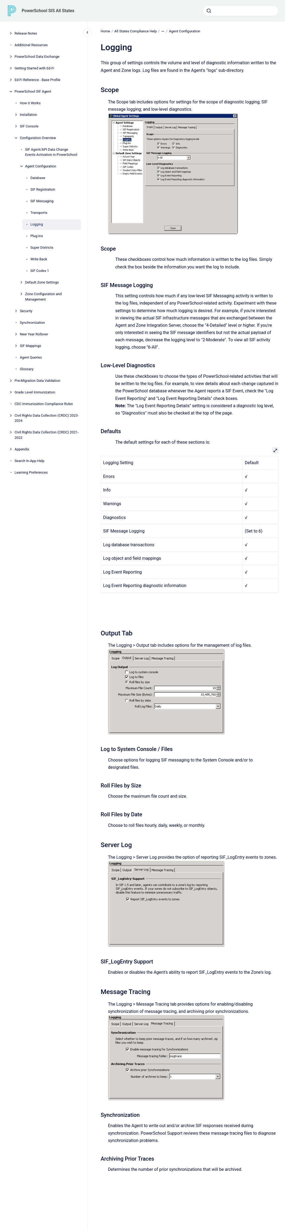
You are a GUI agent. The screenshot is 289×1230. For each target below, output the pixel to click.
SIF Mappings (30, 346)
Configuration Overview (38, 138)
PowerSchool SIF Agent (33, 91)
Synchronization (32, 323)
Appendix (22, 449)
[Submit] (209, 10)
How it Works (30, 103)
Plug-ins (36, 236)
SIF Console (29, 126)
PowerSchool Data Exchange (37, 57)
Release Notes (26, 33)
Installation (28, 115)
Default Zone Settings (42, 282)
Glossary (27, 369)
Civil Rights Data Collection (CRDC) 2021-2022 (47, 435)
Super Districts (41, 247)
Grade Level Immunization (35, 392)
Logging (36, 224)
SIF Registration (42, 189)
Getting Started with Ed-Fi (34, 68)
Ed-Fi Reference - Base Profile (37, 80)
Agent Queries (31, 357)
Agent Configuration (40, 166)
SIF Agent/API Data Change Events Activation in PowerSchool (51, 152)
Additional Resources (31, 45)
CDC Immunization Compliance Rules (44, 404)
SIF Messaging (41, 201)
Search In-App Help (29, 461)
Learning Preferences (31, 472)
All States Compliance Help (135, 31)
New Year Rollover (34, 334)
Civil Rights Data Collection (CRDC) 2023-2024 (47, 418)
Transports (38, 213)
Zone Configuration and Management (43, 296)
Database (37, 178)
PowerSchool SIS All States (48, 10)
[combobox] (240, 11)
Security (26, 311)
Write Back (38, 259)
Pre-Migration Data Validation (37, 381)
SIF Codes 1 (39, 271)
